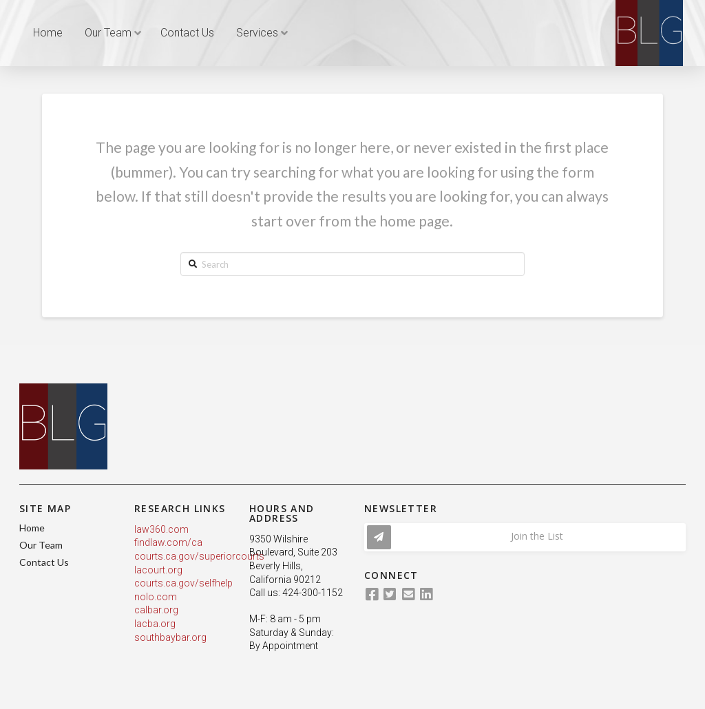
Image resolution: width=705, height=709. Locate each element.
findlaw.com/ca (168, 542)
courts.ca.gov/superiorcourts (199, 556)
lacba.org (155, 623)
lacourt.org (158, 569)
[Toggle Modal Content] (525, 537)
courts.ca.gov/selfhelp (183, 583)
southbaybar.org (170, 637)
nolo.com (155, 596)
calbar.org (156, 609)
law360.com (161, 529)
